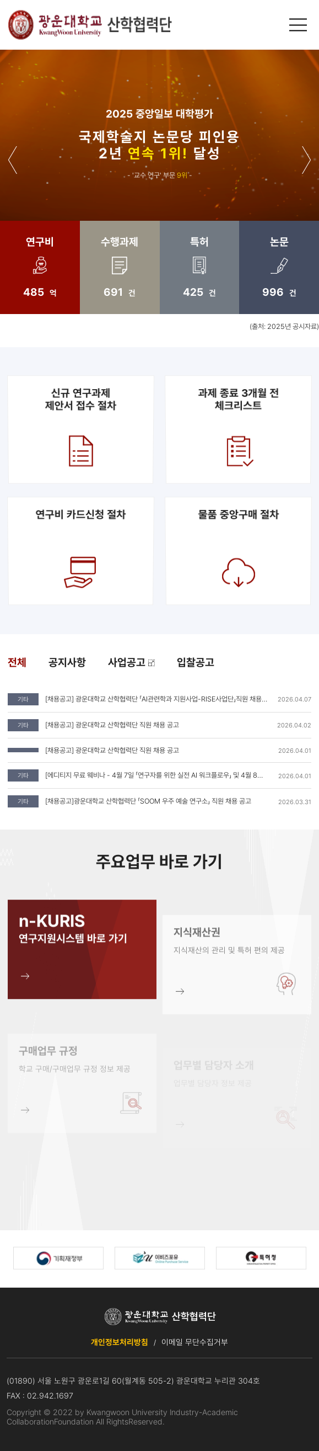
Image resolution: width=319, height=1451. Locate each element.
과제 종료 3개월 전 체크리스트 (238, 429)
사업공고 (131, 662)
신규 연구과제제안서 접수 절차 (81, 429)
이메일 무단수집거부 (194, 1342)
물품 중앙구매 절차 (238, 550)
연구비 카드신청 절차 (81, 550)
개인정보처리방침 (119, 1342)
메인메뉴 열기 (299, 25)
